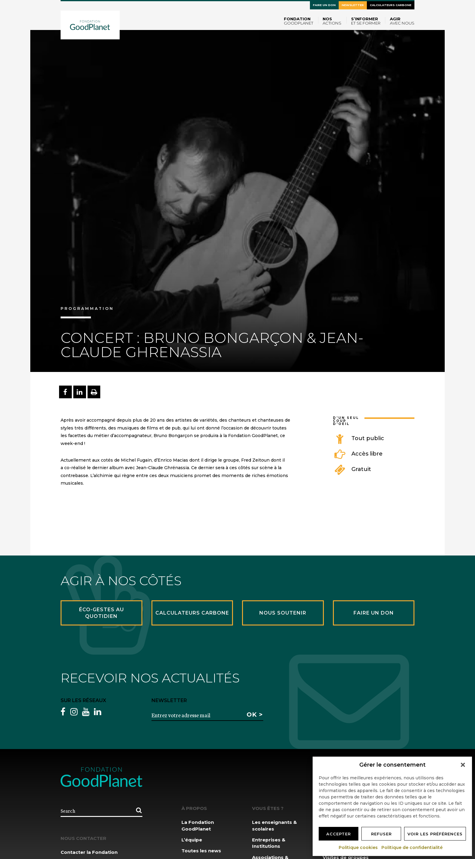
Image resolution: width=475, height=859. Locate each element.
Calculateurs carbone (390, 5)
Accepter (338, 833)
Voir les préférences (435, 833)
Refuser (381, 833)
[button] (463, 765)
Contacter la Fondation (89, 852)
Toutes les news (201, 851)
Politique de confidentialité (412, 847)
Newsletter (353, 5)
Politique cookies (358, 847)
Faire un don (324, 5)
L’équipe (191, 840)
